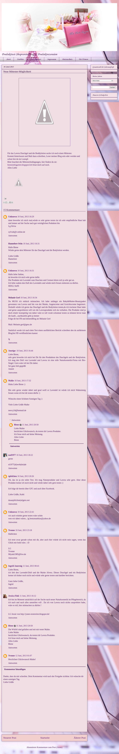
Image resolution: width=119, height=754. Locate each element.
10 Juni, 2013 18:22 (24, 455)
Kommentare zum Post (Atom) (49, 747)
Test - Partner (35, 59)
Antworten (12, 235)
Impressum (51, 59)
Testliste (20, 59)
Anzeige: (12, 351)
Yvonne (11, 530)
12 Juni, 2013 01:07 (23, 655)
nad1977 (12, 455)
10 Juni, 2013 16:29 (25, 216)
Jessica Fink (13, 596)
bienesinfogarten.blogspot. (18, 165)
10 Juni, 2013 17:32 (22, 380)
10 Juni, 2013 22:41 (25, 512)
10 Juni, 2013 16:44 (25, 351)
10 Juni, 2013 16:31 (31, 243)
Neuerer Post (9, 737)
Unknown (12, 216)
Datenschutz (67, 59)
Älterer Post (80, 737)
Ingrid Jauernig (15, 566)
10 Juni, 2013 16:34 (29, 297)
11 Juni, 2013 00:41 (31, 566)
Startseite (45, 737)
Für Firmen (83, 59)
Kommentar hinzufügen (15, 669)
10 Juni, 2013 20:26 (25, 476)
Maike (11, 380)
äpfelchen (12, 476)
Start (8, 59)
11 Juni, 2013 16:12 (28, 596)
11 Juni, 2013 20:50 (30, 425)
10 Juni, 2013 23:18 (23, 530)
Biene (16, 425)
